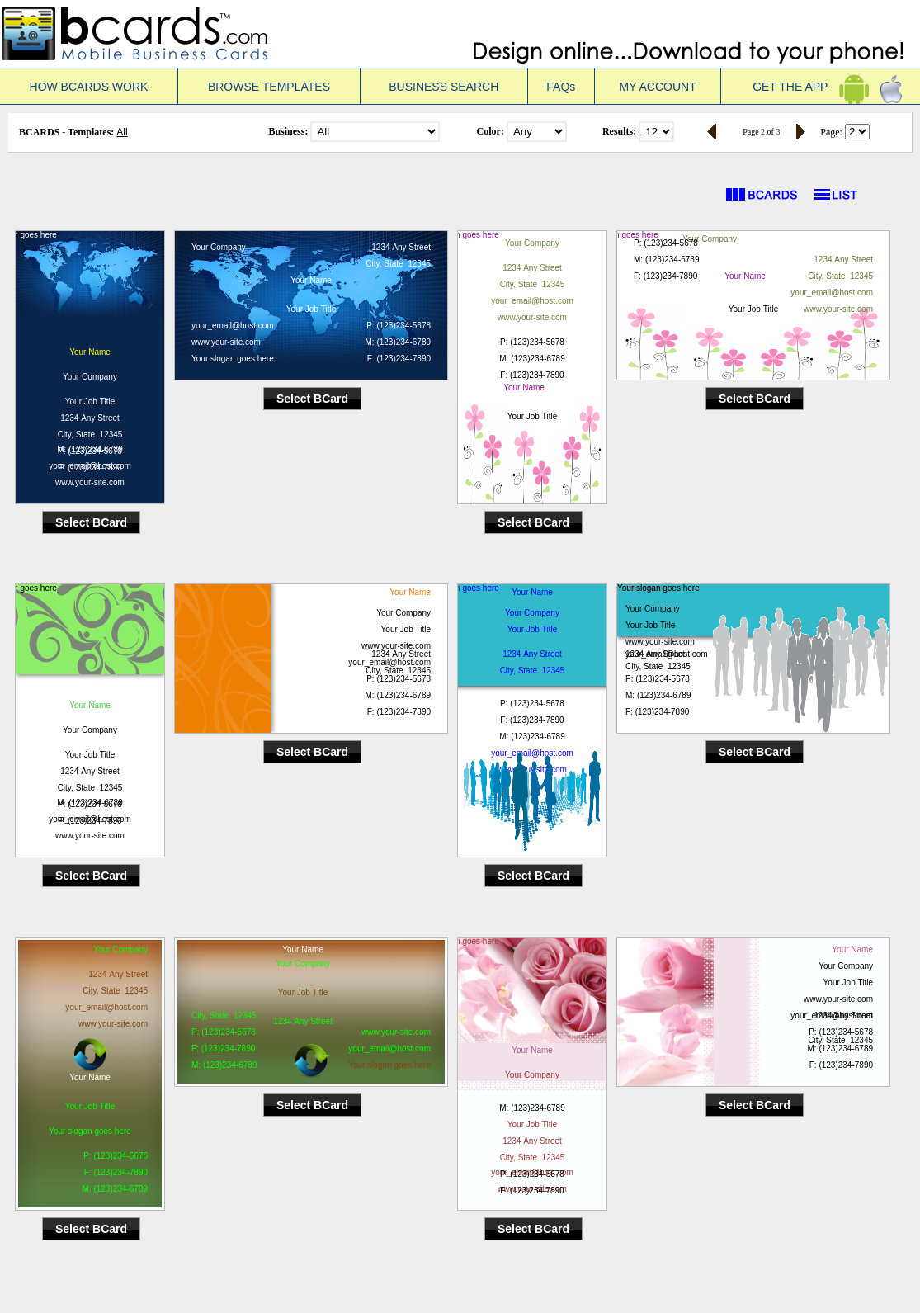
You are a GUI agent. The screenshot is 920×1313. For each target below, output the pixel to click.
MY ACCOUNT (658, 86)
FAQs (560, 86)
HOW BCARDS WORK (89, 86)
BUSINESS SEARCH (443, 86)
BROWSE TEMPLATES (269, 86)
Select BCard (91, 522)
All (121, 132)
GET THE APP (821, 86)
